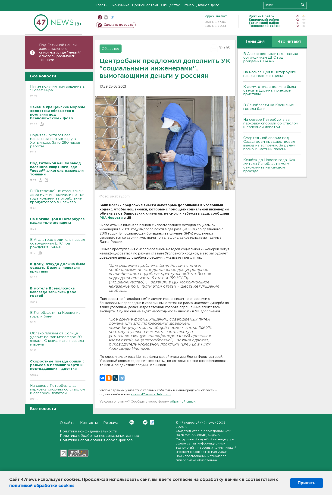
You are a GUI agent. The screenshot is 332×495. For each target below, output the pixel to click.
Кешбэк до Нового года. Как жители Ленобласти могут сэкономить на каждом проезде (269, 166)
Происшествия (145, 5)
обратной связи (182, 401)
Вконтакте (131, 422)
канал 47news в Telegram (151, 394)
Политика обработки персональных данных (99, 435)
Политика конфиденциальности (88, 431)
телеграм (112, 17)
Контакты (89, 422)
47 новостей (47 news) (197, 423)
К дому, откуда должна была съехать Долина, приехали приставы (269, 90)
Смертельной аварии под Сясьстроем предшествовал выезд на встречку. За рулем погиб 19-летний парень (269, 143)
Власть (101, 5)
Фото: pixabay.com (114, 196)
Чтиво (188, 5)
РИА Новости (111, 217)
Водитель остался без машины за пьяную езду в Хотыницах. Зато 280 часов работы (57, 144)
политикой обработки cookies (41, 486)
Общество (170, 5)
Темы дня (255, 41)
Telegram (152, 422)
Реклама (110, 422)
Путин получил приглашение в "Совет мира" (57, 91)
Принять (306, 483)
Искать (302, 4)
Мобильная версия (100, 17)
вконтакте (106, 17)
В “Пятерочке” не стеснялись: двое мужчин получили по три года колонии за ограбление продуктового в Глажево (57, 200)
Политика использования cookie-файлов (96, 440)
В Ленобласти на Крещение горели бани (57, 317)
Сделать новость (118, 24)
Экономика (119, 5)
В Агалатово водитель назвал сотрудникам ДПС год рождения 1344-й (57, 246)
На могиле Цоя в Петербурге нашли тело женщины (269, 74)
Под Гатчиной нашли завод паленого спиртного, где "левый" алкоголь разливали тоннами (60, 52)
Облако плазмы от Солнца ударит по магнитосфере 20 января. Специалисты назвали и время (57, 342)
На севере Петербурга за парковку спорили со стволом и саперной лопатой (57, 392)
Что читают (289, 41)
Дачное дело (207, 5)
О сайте (67, 422)
